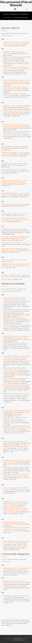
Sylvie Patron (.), (16, 475)
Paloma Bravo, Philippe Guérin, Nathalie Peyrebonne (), (16, 299)
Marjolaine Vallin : (15, 265)
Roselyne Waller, (14, 243)
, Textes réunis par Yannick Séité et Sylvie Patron (15, 488)
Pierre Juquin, (13, 204)
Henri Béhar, (13, 106)
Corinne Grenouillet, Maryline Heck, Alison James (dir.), (16, 310)
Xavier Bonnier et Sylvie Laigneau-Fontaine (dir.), (17, 427)
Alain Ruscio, (16, 125)
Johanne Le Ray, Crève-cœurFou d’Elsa (16, 68)
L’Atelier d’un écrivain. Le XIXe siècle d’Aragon (14, 229)
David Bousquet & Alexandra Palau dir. (17, 411)
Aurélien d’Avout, (16, 81)
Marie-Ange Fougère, (16, 542)
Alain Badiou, (14, 163)
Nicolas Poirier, (16, 395)
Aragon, (15, 57)
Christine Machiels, (14, 523)
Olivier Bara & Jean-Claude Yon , (15, 510)
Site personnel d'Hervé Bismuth (16, 3)
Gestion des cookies (19, 640)
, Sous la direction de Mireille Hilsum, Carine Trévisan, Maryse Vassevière (15, 237)
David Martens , (16, 503)
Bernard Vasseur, (14, 582)
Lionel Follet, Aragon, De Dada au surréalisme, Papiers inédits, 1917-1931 (14, 249)
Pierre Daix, (15, 276)
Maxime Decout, (15, 441)
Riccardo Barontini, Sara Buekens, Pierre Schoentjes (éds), (15, 369)
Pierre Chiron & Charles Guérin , (16, 529)
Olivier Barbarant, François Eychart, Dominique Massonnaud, (16, 133)
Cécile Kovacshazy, (15, 219)
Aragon (10, 279)
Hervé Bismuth (17, 638)
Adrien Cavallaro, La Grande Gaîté (17, 111)
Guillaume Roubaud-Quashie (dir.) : (14, 182)
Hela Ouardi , (15, 546)
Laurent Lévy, (16, 43)
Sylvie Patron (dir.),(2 (16, 385)
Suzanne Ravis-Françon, (15, 87)
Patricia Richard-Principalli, (16, 357)
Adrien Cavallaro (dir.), (13, 146)
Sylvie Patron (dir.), (15, 419)
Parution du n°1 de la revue (14, 62)
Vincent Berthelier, (15, 379)
